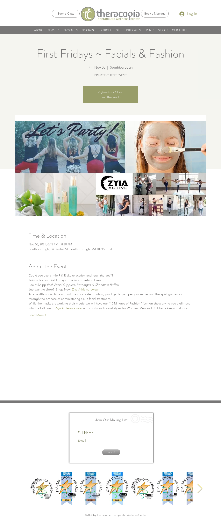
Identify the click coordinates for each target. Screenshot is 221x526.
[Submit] (111, 452)
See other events (110, 97)
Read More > (38, 315)
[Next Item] (200, 489)
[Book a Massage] (155, 13)
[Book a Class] (66, 13)
